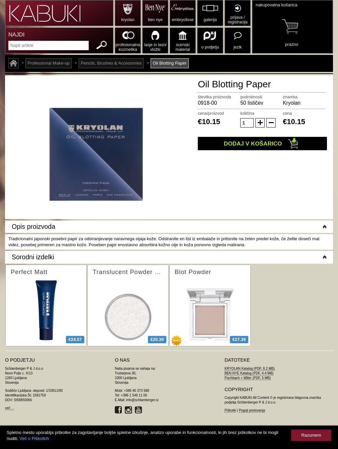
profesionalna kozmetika (127, 47)
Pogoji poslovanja (252, 410)
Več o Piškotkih (34, 438)
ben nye (155, 19)
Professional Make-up (48, 63)
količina (247, 113)
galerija (210, 19)
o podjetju (210, 47)
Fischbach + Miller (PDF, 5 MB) (248, 378)
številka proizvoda (214, 97)
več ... (9, 408)
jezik (238, 47)
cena (287, 113)
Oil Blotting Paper (169, 63)
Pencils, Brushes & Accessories (111, 63)
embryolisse (182, 19)
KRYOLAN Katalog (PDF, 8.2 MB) (250, 368)
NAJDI (16, 34)
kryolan (127, 19)
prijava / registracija (237, 19)
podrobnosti (251, 97)
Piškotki (230, 410)
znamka (290, 97)
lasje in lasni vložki (155, 47)
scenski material (182, 47)
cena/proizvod (211, 113)
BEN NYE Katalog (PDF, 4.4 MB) (249, 373)
